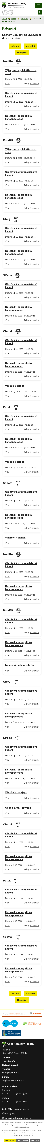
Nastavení (35, 1140)
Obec (13, 19)
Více (7, 83)
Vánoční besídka (14, 385)
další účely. (26, 1127)
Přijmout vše (9, 1140)
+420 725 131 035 (10, 1064)
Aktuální (30, 46)
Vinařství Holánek (15, 537)
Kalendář (24, 19)
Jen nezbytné (23, 1140)
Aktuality (34, 83)
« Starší (15, 46)
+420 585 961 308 (10, 1072)
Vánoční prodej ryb (16, 792)
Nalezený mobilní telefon (19, 665)
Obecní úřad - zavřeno (18, 807)
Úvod (4, 19)
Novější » (22, 52)
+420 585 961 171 (10, 1061)
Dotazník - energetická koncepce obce (18, 117)
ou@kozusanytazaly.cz (13, 1080)
